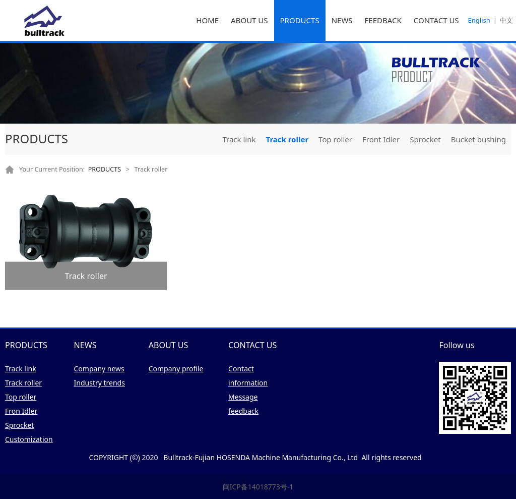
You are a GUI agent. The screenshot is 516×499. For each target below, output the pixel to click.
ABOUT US (249, 20)
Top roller (335, 139)
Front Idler (381, 139)
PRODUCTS (299, 20)
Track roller (287, 139)
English (479, 20)
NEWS (342, 20)
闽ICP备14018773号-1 (258, 486)
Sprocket (425, 139)
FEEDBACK (383, 20)
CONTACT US (436, 20)
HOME (207, 20)
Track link (238, 139)
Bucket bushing (478, 139)
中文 (506, 20)
